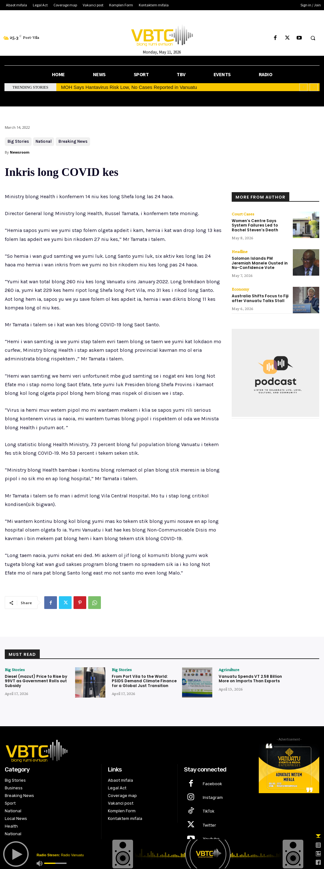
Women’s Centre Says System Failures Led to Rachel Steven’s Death (255, 225)
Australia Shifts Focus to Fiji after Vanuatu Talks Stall (260, 298)
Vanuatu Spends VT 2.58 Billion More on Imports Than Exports (250, 679)
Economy (240, 289)
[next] (314, 87)
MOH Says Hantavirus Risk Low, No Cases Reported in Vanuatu (129, 87)
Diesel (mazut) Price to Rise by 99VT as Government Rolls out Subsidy (36, 681)
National (43, 141)
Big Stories (18, 141)
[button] (313, 38)
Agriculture (229, 669)
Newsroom (19, 152)
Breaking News (73, 141)
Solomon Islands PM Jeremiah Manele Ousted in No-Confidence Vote (260, 263)
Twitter (209, 825)
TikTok (209, 811)
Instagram (213, 797)
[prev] (303, 87)
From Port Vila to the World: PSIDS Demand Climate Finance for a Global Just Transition (144, 681)
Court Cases (243, 214)
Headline (240, 251)
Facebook (212, 783)
